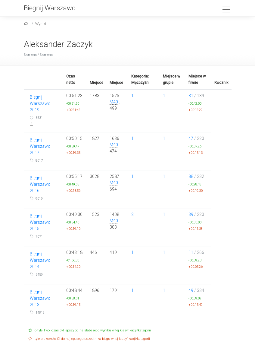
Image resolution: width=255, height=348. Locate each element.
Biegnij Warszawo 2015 (40, 222)
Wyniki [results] (40, 23)
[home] (27, 23)
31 (190, 95)
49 (190, 290)
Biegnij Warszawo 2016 (40, 184)
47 (190, 138)
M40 (114, 102)
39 (190, 214)
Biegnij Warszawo (50, 8)
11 (190, 252)
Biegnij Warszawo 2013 (40, 298)
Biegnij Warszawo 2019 (40, 103)
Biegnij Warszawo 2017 (40, 146)
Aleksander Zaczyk (58, 44)
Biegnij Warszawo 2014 (40, 260)
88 (190, 176)
